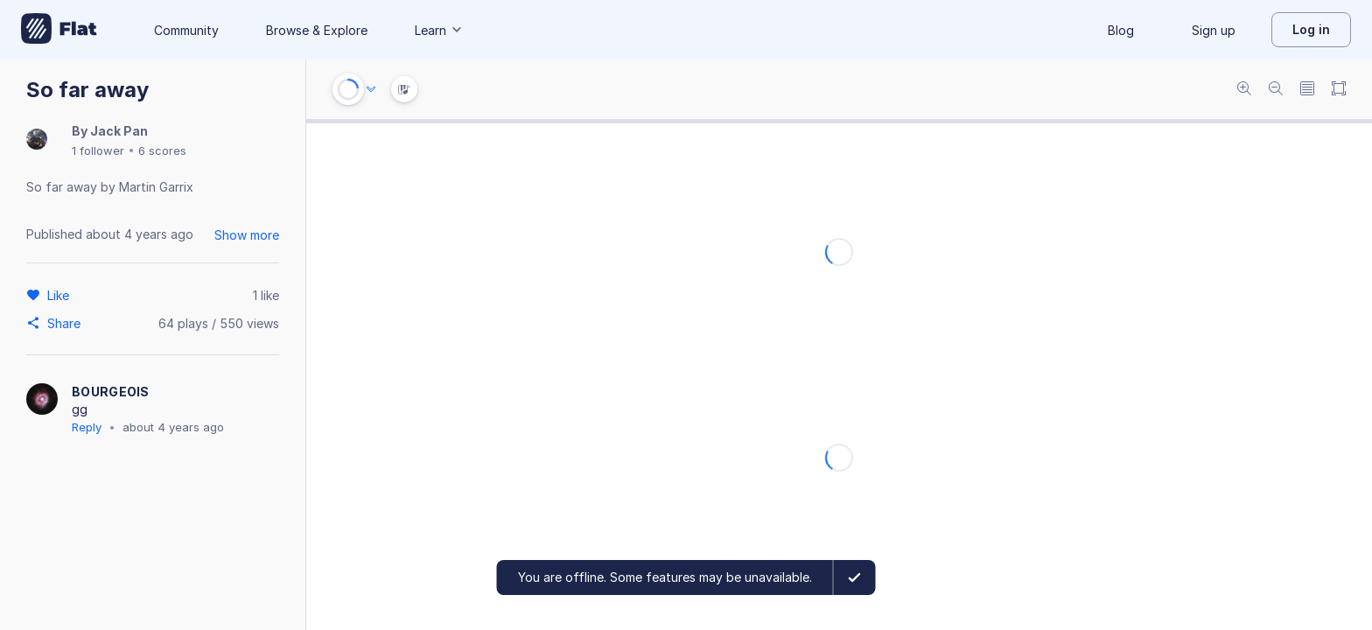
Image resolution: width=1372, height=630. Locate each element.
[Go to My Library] (59, 29)
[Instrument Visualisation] (404, 89)
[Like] (60, 295)
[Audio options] (371, 89)
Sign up (1214, 30)
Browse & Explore (317, 30)
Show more (246, 235)
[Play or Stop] (348, 89)
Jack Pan (119, 130)
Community (186, 30)
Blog (1121, 30)
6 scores (162, 151)
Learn (439, 30)
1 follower (98, 151)
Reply (87, 427)
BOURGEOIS (111, 391)
